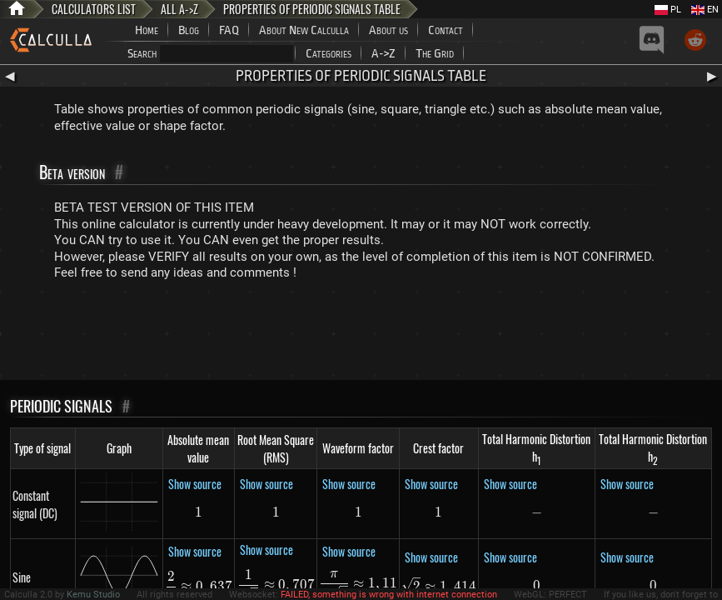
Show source (195, 483)
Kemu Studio (93, 594)
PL (668, 9)
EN (705, 9)
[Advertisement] (361, 334)
